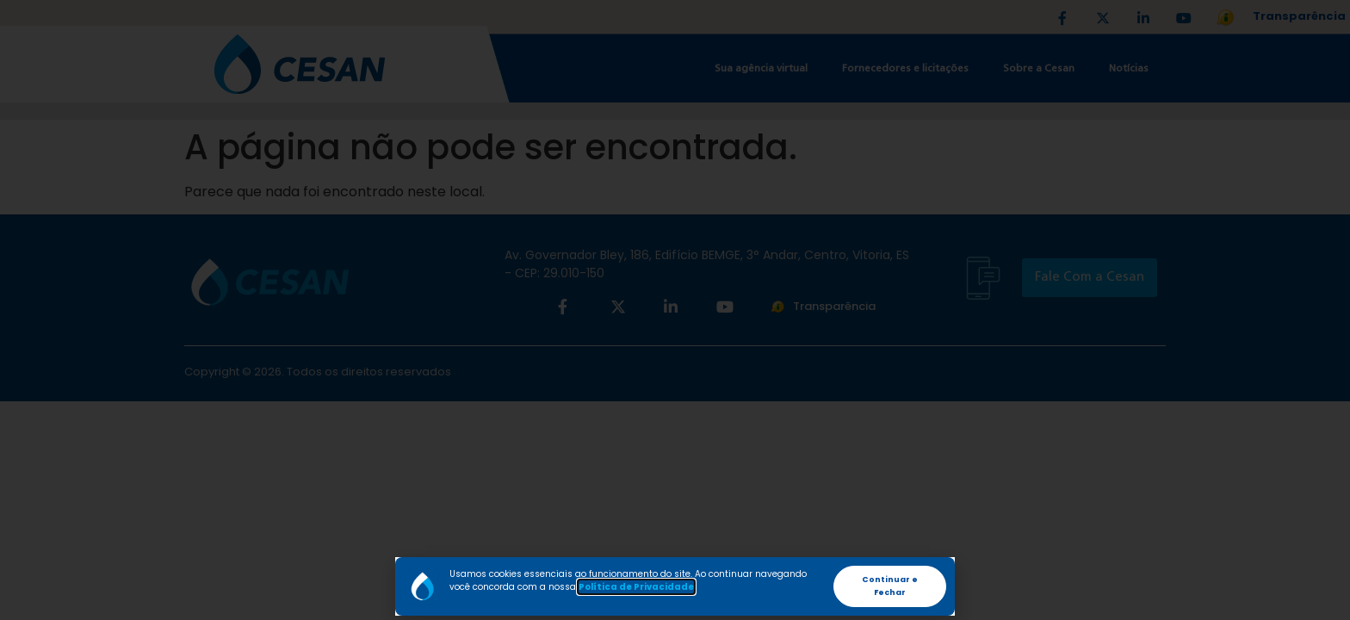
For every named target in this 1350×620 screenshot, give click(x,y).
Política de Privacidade (636, 586)
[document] (675, 310)
